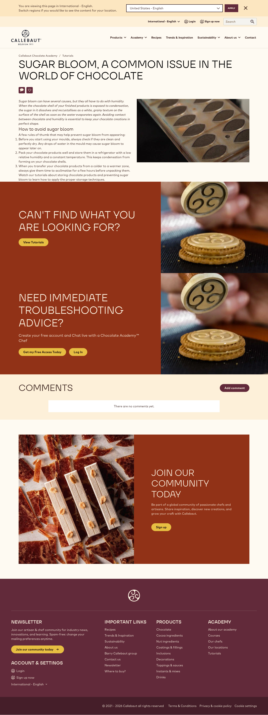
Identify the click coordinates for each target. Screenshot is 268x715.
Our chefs (215, 641)
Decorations (165, 659)
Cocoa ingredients (169, 635)
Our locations (218, 647)
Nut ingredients (167, 641)
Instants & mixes (168, 671)
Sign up (161, 527)
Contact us (113, 659)
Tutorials (67, 55)
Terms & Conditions (182, 706)
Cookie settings (245, 706)
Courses (214, 635)
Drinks (161, 677)
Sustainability (115, 641)
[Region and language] (174, 8)
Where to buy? (115, 671)
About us (111, 647)
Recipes (156, 37)
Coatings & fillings (169, 647)
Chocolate (163, 629)
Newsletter (113, 665)
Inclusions (163, 653)
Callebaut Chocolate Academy (38, 55)
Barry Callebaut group (121, 653)
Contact (250, 37)
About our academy (222, 629)
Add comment (234, 388)
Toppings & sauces (169, 665)
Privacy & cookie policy (216, 706)
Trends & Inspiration (179, 37)
